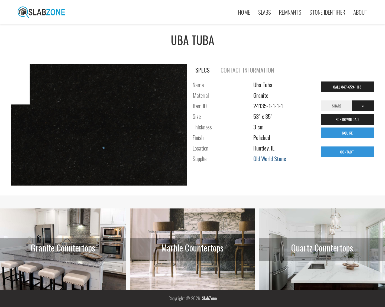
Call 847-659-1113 (347, 87)
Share (336, 106)
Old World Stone (269, 158)
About (360, 12)
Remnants (290, 12)
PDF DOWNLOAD (347, 119)
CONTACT (347, 152)
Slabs (264, 12)
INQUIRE (347, 133)
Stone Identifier (327, 12)
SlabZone (209, 298)
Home (244, 12)
